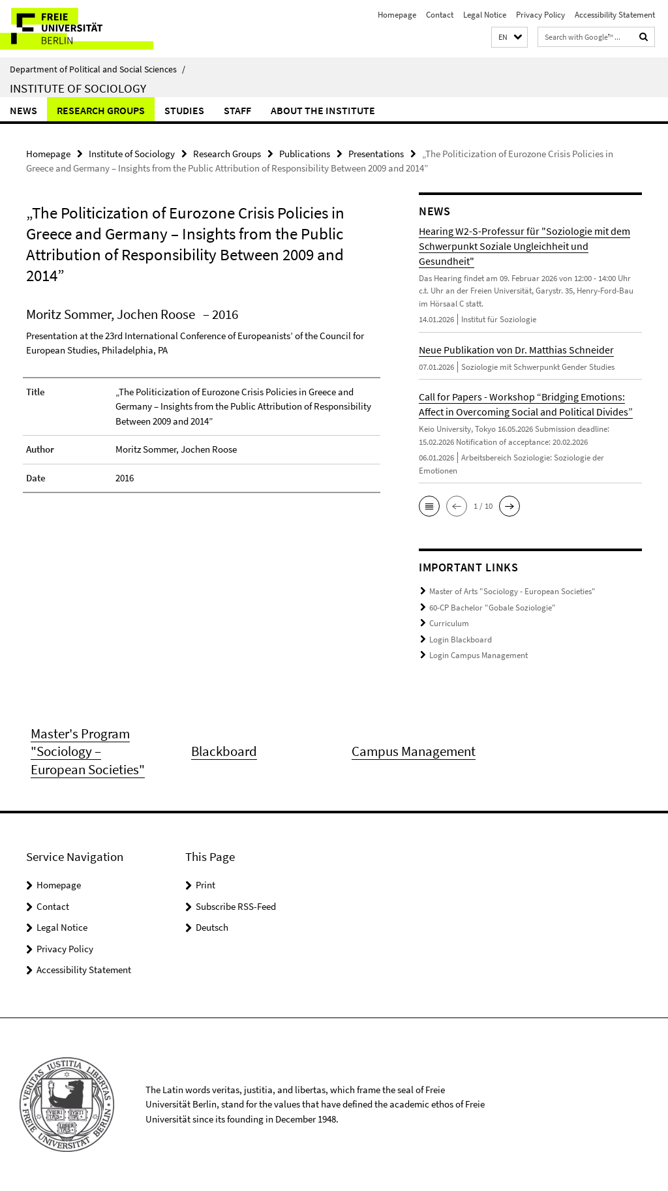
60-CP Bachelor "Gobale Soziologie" (492, 607)
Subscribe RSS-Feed (236, 906)
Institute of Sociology (78, 88)
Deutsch (212, 927)
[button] (509, 37)
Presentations (376, 153)
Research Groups (101, 110)
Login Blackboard (460, 639)
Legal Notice (484, 14)
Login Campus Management (478, 655)
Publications (304, 153)
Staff (237, 110)
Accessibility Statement (615, 14)
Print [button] (205, 885)
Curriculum (449, 623)
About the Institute (323, 110)
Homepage (397, 14)
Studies (184, 110)
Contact (439, 14)
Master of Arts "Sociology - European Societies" (512, 591)
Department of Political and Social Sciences (97, 69)
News (23, 110)
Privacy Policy (540, 14)
